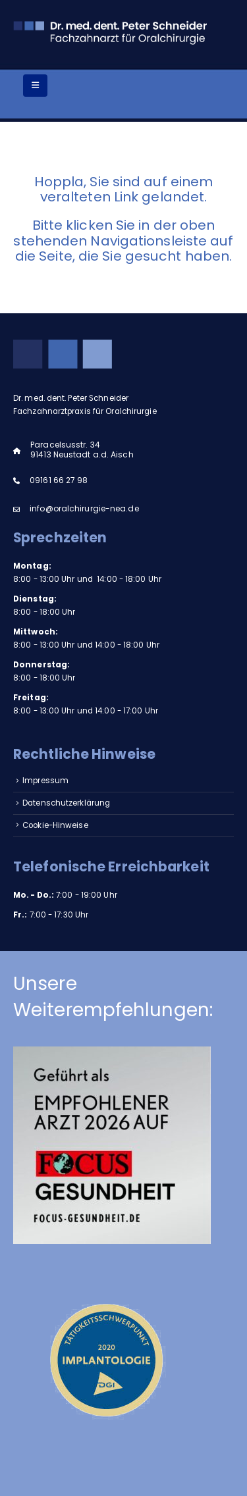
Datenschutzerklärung (66, 803)
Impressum (45, 780)
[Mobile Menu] (35, 85)
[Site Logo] (112, 31)
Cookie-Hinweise (55, 825)
